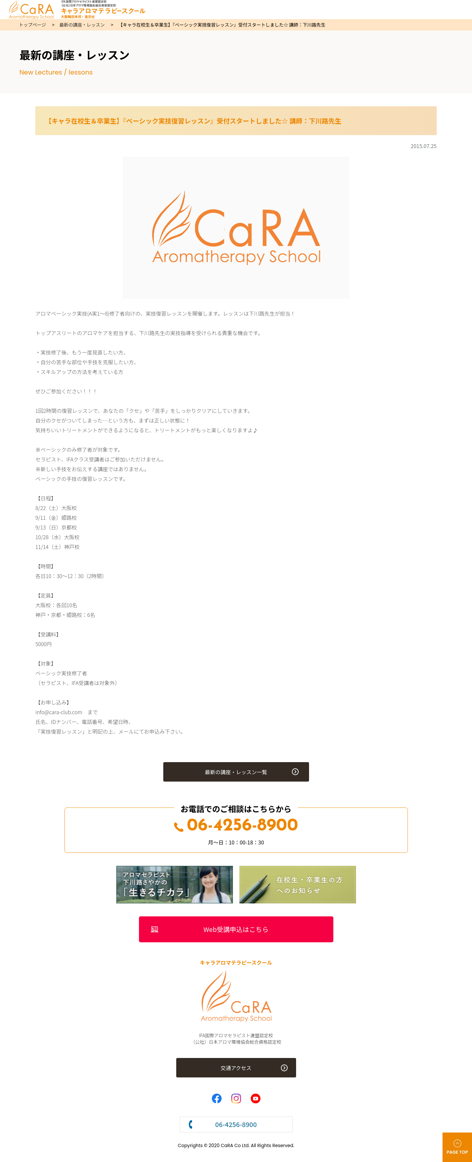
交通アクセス (236, 1068)
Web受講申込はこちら (236, 929)
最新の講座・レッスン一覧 (236, 772)
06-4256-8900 (236, 826)
